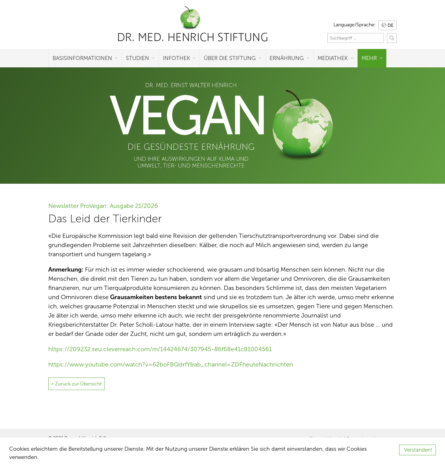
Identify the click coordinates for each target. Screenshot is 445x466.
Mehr (369, 58)
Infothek (176, 58)
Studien (137, 58)
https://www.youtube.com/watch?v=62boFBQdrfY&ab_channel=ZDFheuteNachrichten (170, 364)
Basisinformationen (82, 58)
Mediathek (333, 58)
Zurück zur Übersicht (78, 383)
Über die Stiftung (230, 58)
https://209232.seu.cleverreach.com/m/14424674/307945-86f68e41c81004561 (160, 349)
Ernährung (287, 58)
